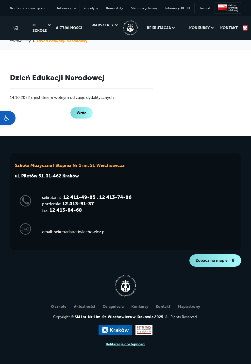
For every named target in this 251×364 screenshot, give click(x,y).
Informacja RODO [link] (177, 8)
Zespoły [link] (91, 8)
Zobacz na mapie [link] (215, 260)
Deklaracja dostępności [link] (125, 344)
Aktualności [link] (69, 28)
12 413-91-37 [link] (78, 204)
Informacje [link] (66, 8)
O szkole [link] (40, 28)
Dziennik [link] (205, 8)
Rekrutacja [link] (159, 28)
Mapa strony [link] (189, 306)
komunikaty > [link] (23, 40)
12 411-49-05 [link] (79, 197)
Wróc (81, 112)
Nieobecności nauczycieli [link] (27, 8)
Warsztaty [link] (102, 28)
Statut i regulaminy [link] (144, 8)
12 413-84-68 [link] (66, 210)
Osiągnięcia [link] (113, 306)
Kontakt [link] (229, 28)
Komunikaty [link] (114, 8)
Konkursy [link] (199, 28)
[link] (8, 118)
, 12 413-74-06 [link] (114, 197)
